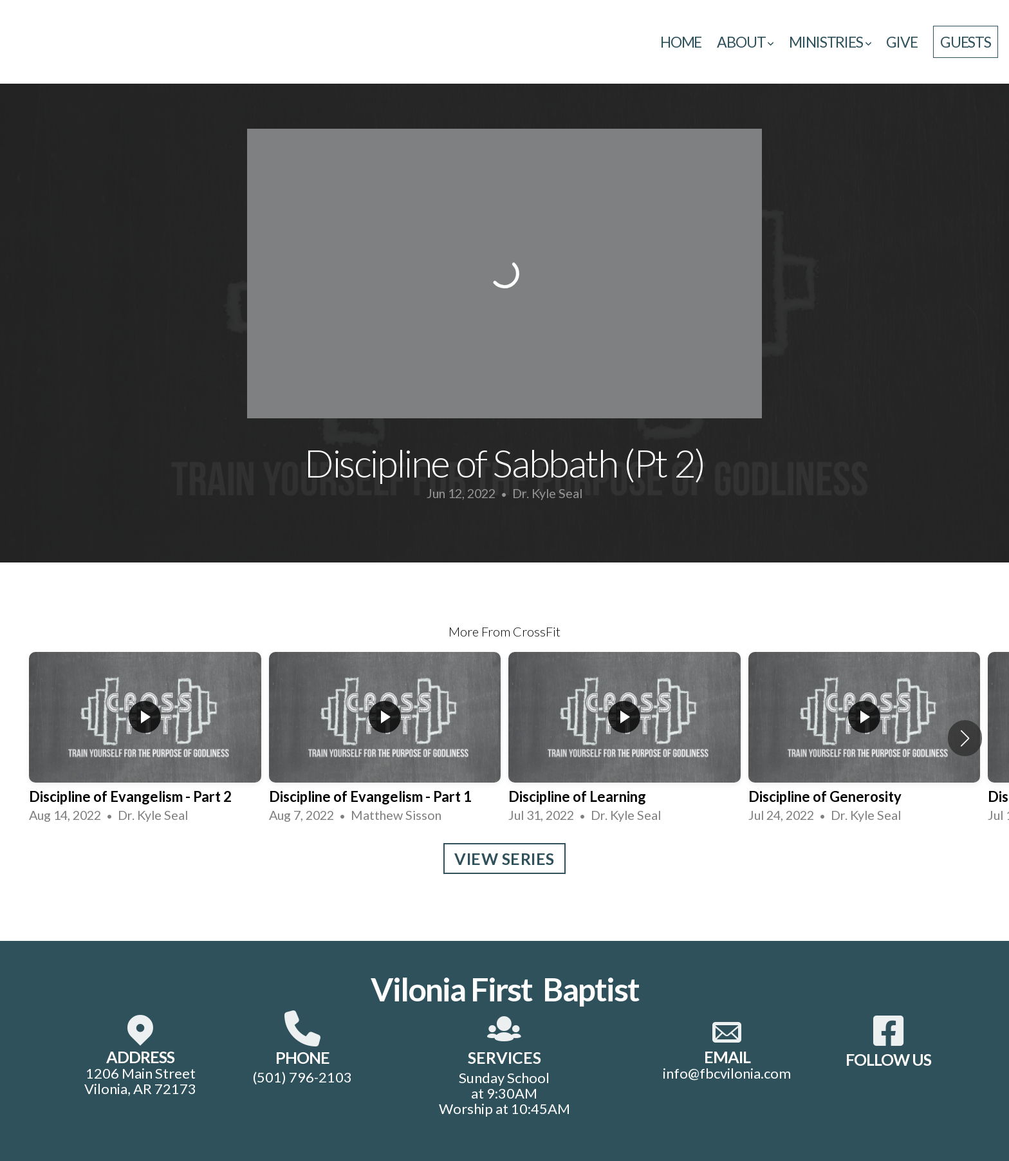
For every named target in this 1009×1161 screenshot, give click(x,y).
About (745, 42)
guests (965, 42)
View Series (504, 858)
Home (680, 42)
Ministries (830, 42)
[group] (145, 738)
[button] (965, 738)
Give (901, 42)
